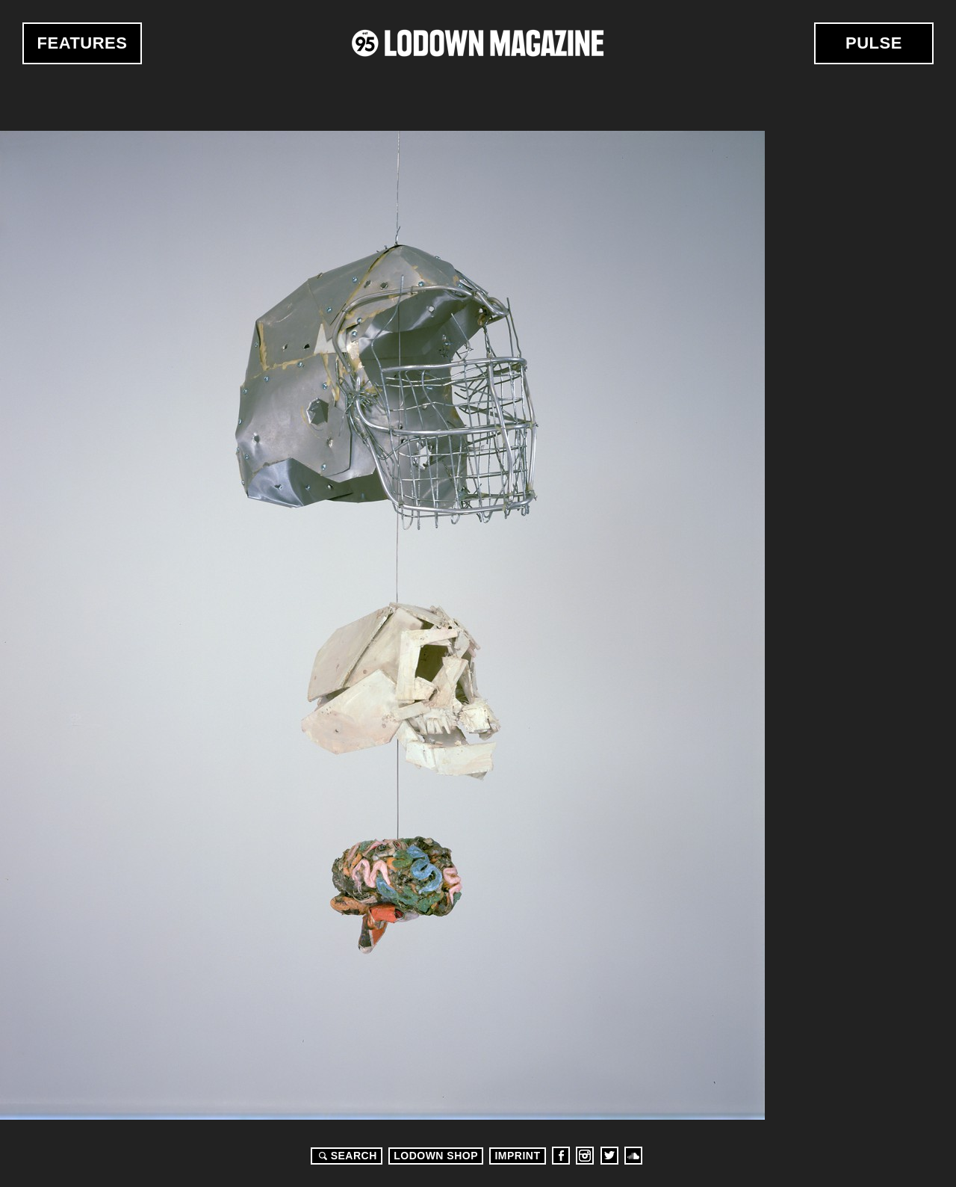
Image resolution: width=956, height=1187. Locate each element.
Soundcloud (633, 1156)
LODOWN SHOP (436, 1156)
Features (82, 43)
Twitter (609, 1156)
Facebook (561, 1156)
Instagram (585, 1156)
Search (345, 1155)
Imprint (517, 1156)
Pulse (873, 43)
